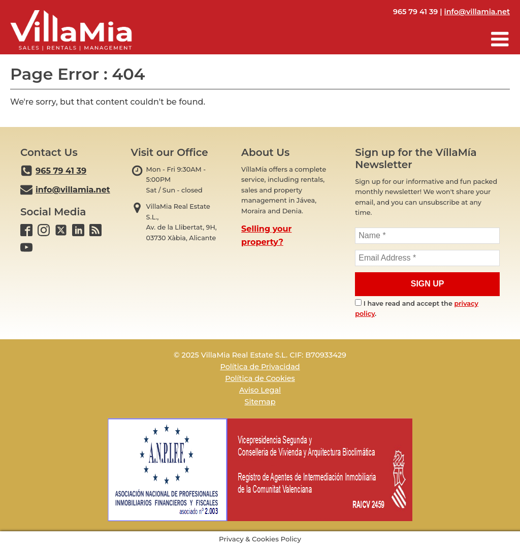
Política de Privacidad (260, 366)
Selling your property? (266, 235)
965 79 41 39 (61, 171)
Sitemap (259, 401)
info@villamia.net (477, 11)
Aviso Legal (260, 390)
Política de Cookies (260, 378)
